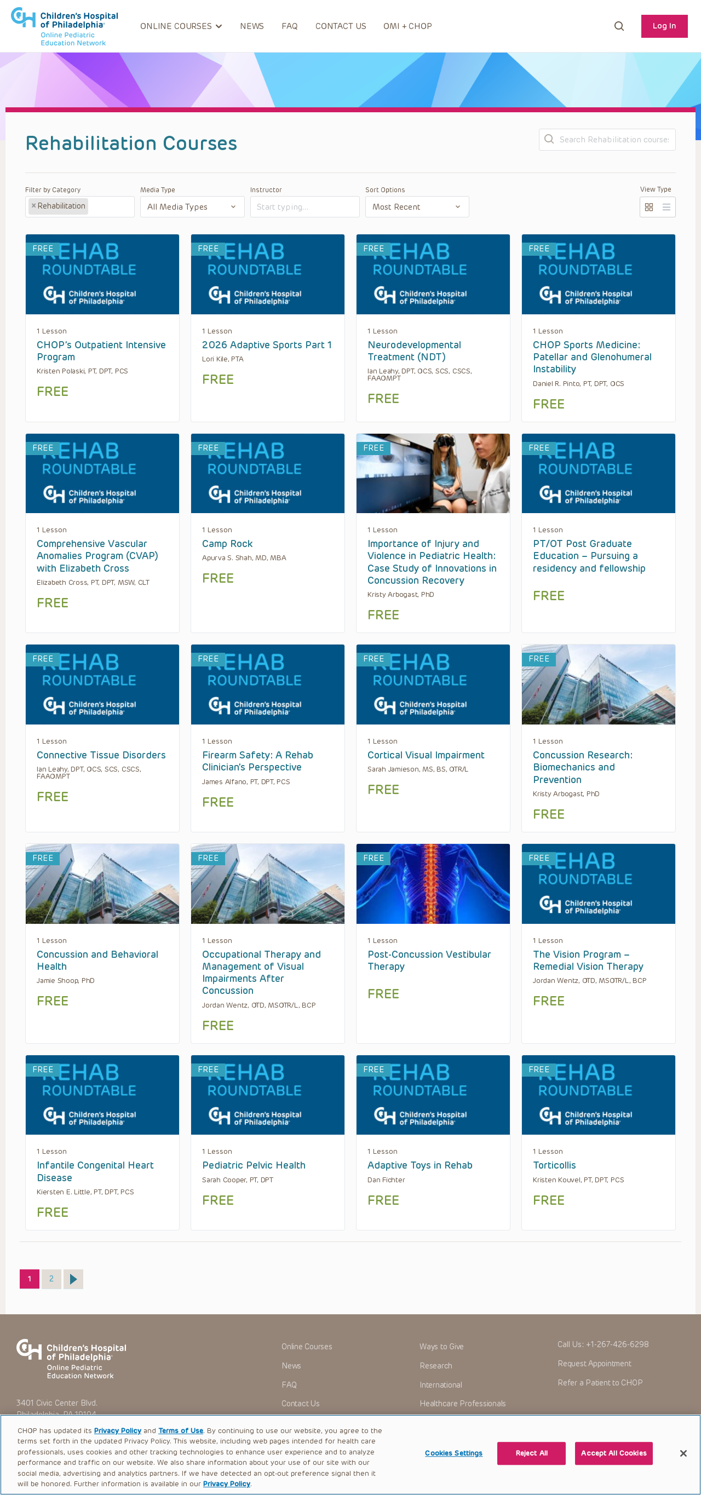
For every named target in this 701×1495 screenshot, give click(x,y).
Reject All (532, 1466)
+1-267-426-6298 (617, 1344)
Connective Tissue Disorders (101, 755)
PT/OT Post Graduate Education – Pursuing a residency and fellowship (589, 556)
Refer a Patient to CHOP (600, 1383)
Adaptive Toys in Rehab (420, 1165)
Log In (664, 26)
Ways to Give (442, 1347)
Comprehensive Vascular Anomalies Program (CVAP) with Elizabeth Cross (97, 556)
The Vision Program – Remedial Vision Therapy (588, 960)
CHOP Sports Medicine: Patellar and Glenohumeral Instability (592, 357)
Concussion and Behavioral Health (97, 960)
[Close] (683, 1466)
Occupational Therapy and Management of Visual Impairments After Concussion (261, 972)
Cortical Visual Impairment (426, 755)
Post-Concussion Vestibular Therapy (429, 960)
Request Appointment (594, 1364)
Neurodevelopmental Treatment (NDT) (414, 351)
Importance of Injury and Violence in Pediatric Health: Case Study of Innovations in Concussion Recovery (432, 562)
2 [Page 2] (55, 1276)
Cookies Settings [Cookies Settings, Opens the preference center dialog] (453, 1466)
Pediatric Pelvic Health (254, 1165)
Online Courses (306, 1347)
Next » (73, 1279)
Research (436, 1366)
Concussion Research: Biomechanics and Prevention (583, 767)
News (252, 26)
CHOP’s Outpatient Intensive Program (101, 351)
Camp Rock (227, 544)
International (441, 1385)
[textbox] (110, 207)
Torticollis (554, 1165)
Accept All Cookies (613, 1466)
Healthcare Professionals (463, 1403)
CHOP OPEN (64, 26)
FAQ (289, 26)
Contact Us (340, 26)
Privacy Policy (117, 1443)
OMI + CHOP (407, 26)
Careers (433, 1423)
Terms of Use (180, 1443)
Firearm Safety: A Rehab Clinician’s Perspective (257, 761)
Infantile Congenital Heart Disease (95, 1171)
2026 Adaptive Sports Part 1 (267, 345)
